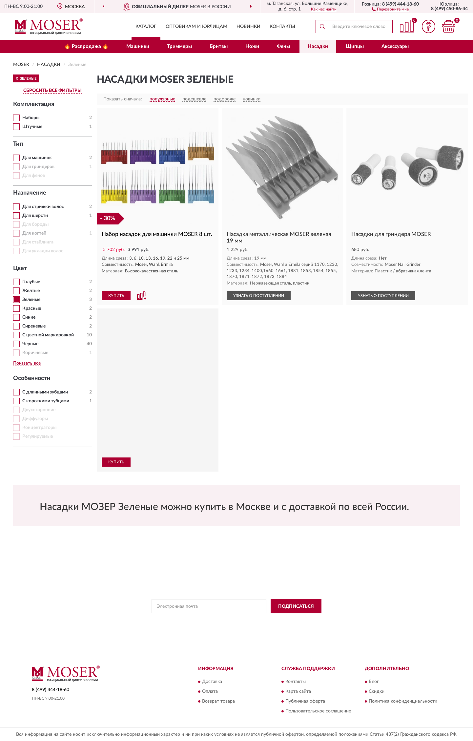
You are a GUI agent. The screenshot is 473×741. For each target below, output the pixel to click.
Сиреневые (34, 326)
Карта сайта (298, 691)
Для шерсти (35, 215)
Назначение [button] (29, 193)
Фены (283, 46)
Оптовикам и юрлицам (196, 26)
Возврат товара (218, 701)
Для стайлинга (37, 242)
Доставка (212, 681)
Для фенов (33, 175)
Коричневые (35, 352)
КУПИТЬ (116, 296)
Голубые (31, 282)
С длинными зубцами (45, 392)
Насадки (318, 46)
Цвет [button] (20, 268)
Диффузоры (35, 418)
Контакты (282, 26)
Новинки (248, 26)
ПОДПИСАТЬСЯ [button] (296, 606)
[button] (390, 9)
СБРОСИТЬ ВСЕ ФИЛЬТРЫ (52, 90)
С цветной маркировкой (48, 335)
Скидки (376, 691)
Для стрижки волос (43, 206)
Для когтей (34, 233)
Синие (28, 317)
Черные (30, 344)
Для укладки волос (42, 251)
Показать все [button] (27, 363)
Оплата (210, 691)
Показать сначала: (122, 99)
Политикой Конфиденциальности (237, 621)
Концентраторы (39, 427)
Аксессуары (395, 46)
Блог (374, 681)
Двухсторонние (38, 410)
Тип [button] (18, 144)
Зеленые (31, 299)
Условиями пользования (294, 621)
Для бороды (35, 224)
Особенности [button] (32, 378)
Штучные (32, 126)
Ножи (252, 46)
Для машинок (37, 158)
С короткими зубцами (45, 401)
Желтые (31, 290)
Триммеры (179, 46)
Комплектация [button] (33, 104)
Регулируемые (37, 436)
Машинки (137, 46)
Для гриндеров (38, 166)
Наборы (30, 118)
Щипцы (355, 46)
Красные (31, 308)
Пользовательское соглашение (318, 711)
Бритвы (219, 46)
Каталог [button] (145, 26)
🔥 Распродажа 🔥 (86, 46)
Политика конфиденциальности (403, 701)
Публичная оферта (305, 701)
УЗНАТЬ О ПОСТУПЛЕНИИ (258, 296)
